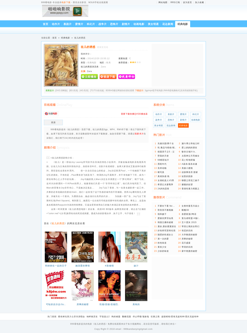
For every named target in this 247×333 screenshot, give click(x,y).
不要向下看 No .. (166, 206)
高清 (53, 122)
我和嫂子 (162, 214)
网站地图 (162, 2)
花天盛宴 (186, 243)
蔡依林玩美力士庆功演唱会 (71, 316)
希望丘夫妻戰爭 (165, 184)
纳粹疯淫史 (92, 316)
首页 (45, 24)
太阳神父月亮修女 (190, 156)
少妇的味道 (163, 251)
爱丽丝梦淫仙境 (165, 218)
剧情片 (126, 24)
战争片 (102, 24)
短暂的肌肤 (187, 176)
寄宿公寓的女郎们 (190, 226)
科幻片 (91, 24)
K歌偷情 (109, 265)
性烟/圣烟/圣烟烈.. (109, 304)
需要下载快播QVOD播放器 (134, 114)
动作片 (56, 24)
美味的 (136, 304)
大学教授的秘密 (189, 234)
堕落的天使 (163, 156)
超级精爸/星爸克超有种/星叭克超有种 (180, 316)
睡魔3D (185, 210)
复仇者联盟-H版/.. (191, 218)
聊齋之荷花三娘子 (190, 180)
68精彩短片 (163, 160)
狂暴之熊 (155, 316)
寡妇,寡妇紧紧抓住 (167, 226)
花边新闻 (167, 24)
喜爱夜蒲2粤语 (189, 214)
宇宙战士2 (104, 316)
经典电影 (183, 24)
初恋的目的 (187, 230)
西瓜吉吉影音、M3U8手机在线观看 (66, 13)
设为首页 (187, 2)
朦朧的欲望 (187, 184)
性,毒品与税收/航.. (167, 147)
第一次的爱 (163, 239)
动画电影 (138, 24)
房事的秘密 (83, 304)
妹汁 (136, 265)
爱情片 (79, 24)
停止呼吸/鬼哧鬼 (141, 316)
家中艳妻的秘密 (189, 251)
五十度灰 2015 (189, 222)
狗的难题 (115, 316)
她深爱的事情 (82, 265)
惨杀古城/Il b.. (189, 152)
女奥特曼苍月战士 (190, 206)
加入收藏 (199, 2)
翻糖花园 (126, 316)
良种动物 (162, 168)
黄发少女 (162, 247)
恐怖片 (114, 24)
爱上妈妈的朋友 (189, 147)
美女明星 (153, 24)
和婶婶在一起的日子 (56, 265)
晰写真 (161, 172)
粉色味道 (162, 243)
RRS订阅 (175, 2)
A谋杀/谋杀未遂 (189, 164)
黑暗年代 (162, 164)
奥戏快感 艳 (163, 176)
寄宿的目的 (187, 247)
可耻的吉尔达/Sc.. (56, 304)
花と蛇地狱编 (188, 160)
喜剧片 (67, 24)
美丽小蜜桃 (187, 168)
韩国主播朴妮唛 (165, 222)
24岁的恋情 (163, 188)
